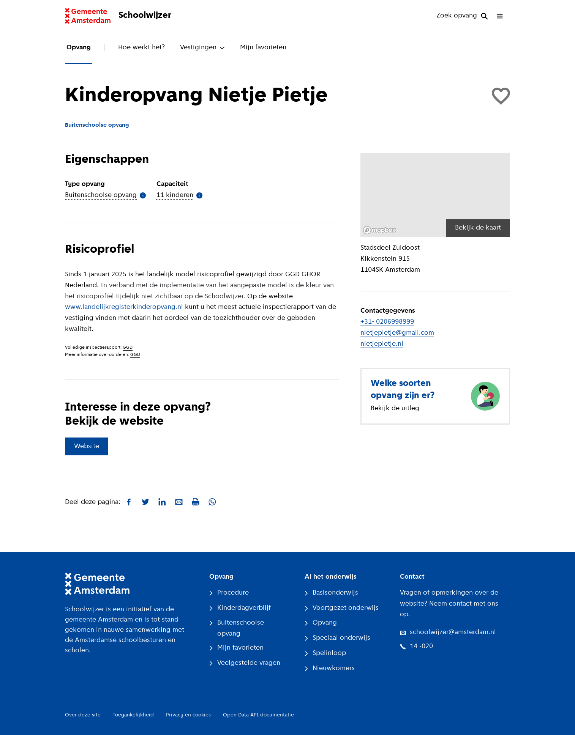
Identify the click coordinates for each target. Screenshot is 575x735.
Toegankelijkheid (133, 715)
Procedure (229, 592)
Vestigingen (202, 47)
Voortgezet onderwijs (342, 608)
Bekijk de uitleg (395, 408)
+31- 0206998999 (387, 322)
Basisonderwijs (331, 592)
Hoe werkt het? (141, 47)
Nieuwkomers (330, 668)
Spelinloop (325, 653)
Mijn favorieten (263, 47)
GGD (128, 347)
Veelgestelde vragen (244, 663)
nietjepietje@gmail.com (397, 333)
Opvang (78, 47)
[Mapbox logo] (379, 230)
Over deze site (83, 715)
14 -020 (416, 646)
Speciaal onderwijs (337, 638)
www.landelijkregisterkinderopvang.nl (124, 307)
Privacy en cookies (188, 715)
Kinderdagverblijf (240, 608)
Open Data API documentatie (258, 715)
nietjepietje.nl (381, 344)
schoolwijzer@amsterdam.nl (448, 632)
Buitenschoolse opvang (236, 628)
